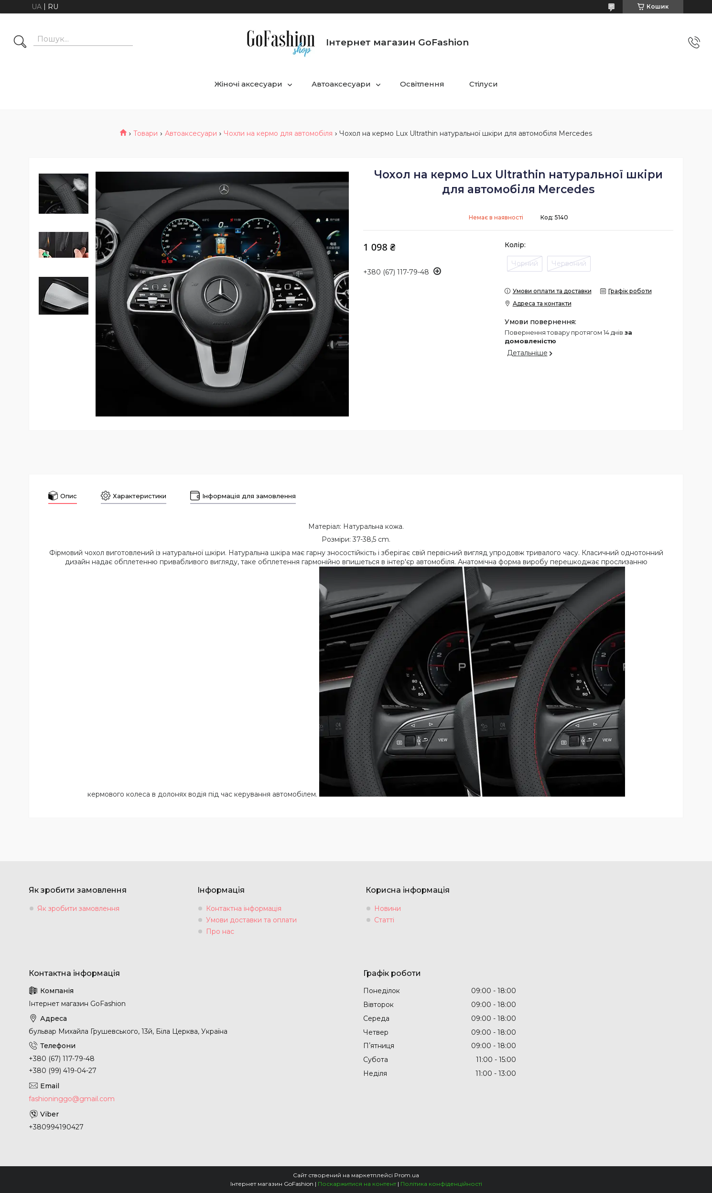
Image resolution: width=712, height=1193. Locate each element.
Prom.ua (406, 1175)
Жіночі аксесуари (248, 83)
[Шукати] (20, 42)
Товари (145, 133)
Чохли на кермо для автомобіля (278, 133)
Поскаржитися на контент (357, 1183)
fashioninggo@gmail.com (72, 1098)
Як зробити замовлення (78, 908)
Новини (387, 908)
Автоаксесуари (341, 83)
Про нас (220, 931)
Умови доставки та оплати (251, 920)
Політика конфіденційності (441, 1183)
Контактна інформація (243, 908)
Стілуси (483, 83)
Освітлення (422, 83)
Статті (384, 920)
